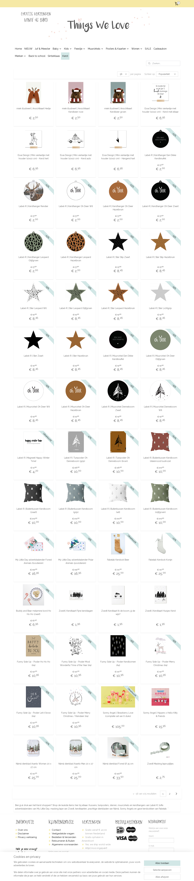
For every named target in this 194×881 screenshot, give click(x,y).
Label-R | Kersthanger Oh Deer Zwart (160, 206)
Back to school (36, 56)
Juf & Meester (42, 48)
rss (108, 875)
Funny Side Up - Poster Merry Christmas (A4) (160, 663)
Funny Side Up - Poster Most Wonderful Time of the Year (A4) (76, 663)
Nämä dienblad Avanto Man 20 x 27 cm (76, 765)
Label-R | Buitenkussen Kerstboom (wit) (118, 510)
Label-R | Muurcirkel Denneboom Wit (160, 408)
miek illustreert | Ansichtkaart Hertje (34, 108)
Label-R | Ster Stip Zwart (118, 257)
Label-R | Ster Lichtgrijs (160, 308)
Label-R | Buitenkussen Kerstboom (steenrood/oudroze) (160, 459)
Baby (57, 48)
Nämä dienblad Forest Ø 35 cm (118, 764)
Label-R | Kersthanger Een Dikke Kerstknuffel (160, 157)
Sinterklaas (54, 56)
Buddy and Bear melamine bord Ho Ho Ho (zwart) (33, 612)
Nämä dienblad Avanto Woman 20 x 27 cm (33, 765)
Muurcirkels (95, 48)
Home (18, 48)
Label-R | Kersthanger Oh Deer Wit (76, 206)
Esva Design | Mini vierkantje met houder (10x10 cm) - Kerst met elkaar (160, 110)
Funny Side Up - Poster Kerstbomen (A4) (118, 663)
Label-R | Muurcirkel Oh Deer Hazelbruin (76, 408)
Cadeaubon (160, 48)
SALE (148, 48)
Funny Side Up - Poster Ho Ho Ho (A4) (33, 663)
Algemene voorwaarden (65, 844)
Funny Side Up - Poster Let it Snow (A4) (34, 714)
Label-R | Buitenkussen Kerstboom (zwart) (33, 510)
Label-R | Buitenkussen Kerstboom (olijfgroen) (160, 510)
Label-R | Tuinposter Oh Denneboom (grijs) (75, 459)
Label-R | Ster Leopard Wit (33, 308)
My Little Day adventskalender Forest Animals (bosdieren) (33, 561)
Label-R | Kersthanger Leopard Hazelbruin (76, 259)
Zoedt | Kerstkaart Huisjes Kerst (160, 611)
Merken (20, 56)
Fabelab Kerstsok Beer (118, 560)
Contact (56, 830)
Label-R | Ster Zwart (33, 356)
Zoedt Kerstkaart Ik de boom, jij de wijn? (118, 612)
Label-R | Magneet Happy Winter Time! (33, 459)
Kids (68, 48)
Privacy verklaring (27, 837)
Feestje (79, 48)
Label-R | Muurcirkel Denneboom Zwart (118, 408)
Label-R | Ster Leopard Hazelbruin (118, 308)
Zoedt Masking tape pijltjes (160, 764)
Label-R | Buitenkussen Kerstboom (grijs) (76, 510)
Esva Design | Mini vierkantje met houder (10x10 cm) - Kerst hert (33, 157)
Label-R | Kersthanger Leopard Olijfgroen (33, 259)
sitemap (102, 875)
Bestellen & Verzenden (64, 837)
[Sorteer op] (167, 74)
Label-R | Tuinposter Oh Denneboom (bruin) (118, 459)
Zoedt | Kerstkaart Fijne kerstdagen (76, 611)
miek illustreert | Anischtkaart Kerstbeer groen (118, 110)
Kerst (65, 56)
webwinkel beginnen (118, 875)
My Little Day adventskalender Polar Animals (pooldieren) (75, 561)
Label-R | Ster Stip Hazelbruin (160, 257)
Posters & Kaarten (117, 48)
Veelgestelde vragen (63, 833)
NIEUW (28, 48)
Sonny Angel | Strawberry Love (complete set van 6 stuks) (118, 714)
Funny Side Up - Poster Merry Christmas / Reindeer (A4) (75, 714)
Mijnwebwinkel (144, 875)
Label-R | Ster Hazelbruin (76, 356)
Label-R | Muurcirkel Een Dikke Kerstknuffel (118, 357)
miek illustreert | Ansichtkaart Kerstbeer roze (76, 110)
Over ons (23, 830)
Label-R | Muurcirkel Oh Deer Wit (33, 406)
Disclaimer (23, 833)
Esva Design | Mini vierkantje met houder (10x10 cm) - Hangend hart (118, 157)
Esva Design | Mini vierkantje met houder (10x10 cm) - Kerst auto (76, 157)
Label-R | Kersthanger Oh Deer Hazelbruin (118, 208)
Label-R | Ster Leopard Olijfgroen (76, 308)
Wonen (136, 48)
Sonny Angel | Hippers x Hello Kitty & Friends (160, 714)
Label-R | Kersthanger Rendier (33, 206)
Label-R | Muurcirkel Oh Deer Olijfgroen (160, 357)
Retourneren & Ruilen (63, 840)
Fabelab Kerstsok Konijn (160, 560)
